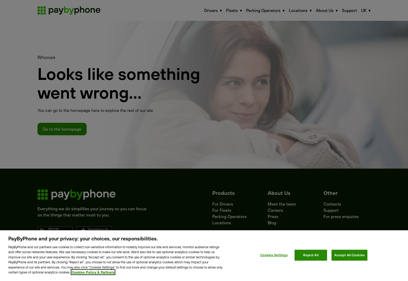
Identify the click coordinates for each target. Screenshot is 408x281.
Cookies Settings (274, 255)
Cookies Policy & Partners (93, 272)
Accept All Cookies (349, 255)
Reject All (310, 255)
